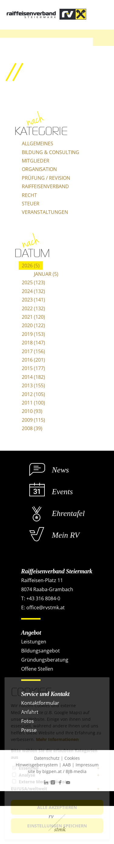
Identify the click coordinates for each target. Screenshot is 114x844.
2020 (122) (33, 325)
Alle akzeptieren (57, 807)
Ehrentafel (68, 513)
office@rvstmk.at (45, 607)
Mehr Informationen (57, 739)
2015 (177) (33, 368)
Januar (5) (46, 274)
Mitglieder (35, 160)
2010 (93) (32, 411)
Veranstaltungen (45, 212)
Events (62, 491)
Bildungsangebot (40, 650)
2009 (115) (33, 420)
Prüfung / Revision (46, 178)
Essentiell (28, 768)
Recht (29, 195)
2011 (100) (33, 402)
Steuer (30, 203)
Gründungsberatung (44, 659)
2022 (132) (33, 308)
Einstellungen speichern (57, 826)
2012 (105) (33, 394)
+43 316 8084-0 (43, 598)
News (60, 469)
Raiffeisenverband (45, 186)
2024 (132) (33, 291)
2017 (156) (33, 351)
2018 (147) (33, 342)
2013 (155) (33, 385)
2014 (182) (33, 377)
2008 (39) (32, 428)
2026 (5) (31, 265)
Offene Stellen (37, 668)
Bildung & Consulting (50, 152)
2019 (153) (33, 334)
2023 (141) (33, 299)
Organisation (39, 169)
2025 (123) (33, 282)
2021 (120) (33, 317)
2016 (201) (33, 359)
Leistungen (33, 641)
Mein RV (66, 535)
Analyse (27, 775)
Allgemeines (37, 143)
